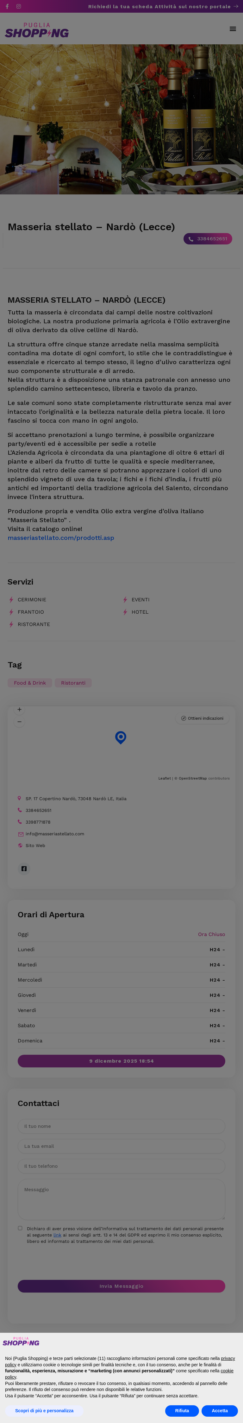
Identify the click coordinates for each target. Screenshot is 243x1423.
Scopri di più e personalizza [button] (44, 1410)
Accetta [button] (220, 1410)
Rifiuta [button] (182, 1410)
